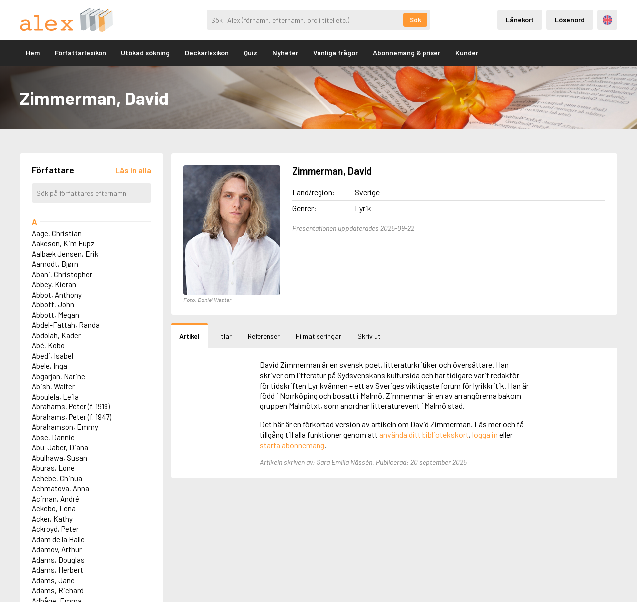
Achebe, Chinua (57, 478)
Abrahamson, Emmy (65, 426)
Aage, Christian (57, 233)
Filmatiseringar (318, 336)
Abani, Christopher (62, 274)
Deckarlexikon (207, 52)
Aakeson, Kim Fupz (63, 243)
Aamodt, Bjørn (55, 263)
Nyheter (285, 52)
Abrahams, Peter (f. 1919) (71, 406)
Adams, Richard (58, 590)
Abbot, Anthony (57, 294)
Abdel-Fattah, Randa (66, 324)
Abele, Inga (49, 365)
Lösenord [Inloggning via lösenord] (570, 19)
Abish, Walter (53, 386)
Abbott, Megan (55, 314)
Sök (415, 20)
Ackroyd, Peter (55, 528)
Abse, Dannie (53, 437)
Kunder (466, 52)
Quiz (250, 52)
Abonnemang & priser (406, 52)
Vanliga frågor (335, 52)
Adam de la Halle (58, 539)
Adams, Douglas (58, 559)
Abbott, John (53, 304)
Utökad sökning (145, 52)
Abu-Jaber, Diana (60, 447)
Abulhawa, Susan (59, 457)
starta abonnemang (292, 445)
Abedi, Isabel (52, 355)
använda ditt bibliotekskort (424, 434)
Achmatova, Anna (60, 488)
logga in (485, 434)
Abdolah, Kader (56, 335)
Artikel (189, 336)
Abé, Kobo (48, 345)
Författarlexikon (80, 52)
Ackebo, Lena (54, 508)
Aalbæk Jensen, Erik (65, 253)
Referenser (264, 336)
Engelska (607, 20)
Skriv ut (369, 336)
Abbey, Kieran (54, 284)
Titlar (223, 336)
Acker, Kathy (52, 518)
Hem (33, 52)
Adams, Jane (53, 580)
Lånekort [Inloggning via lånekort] (520, 19)
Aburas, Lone (53, 467)
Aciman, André (55, 498)
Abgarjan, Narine (58, 376)
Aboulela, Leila (55, 396)
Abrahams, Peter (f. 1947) (71, 416)
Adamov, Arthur (57, 549)
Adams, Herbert (57, 569)
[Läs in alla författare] (133, 170)
